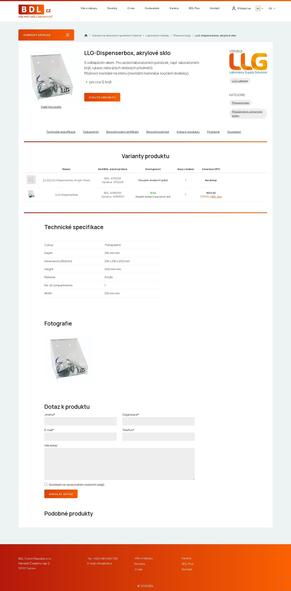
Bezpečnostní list (157, 132)
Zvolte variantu (102, 97)
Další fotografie (51, 107)
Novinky (112, 8)
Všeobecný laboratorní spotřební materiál (116, 35)
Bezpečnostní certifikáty (122, 132)
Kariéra (174, 8)
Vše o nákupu (89, 8)
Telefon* (128, 430)
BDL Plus (194, 8)
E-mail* (49, 430)
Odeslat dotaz (61, 494)
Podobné (213, 132)
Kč (258, 8)
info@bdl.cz (104, 563)
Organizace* (130, 415)
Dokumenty (91, 132)
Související (234, 132)
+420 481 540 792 (105, 559)
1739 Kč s (211, 196)
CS (270, 8)
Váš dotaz (51, 445)
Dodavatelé (152, 8)
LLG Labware (240, 80)
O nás (131, 8)
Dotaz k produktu (188, 132)
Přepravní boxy (182, 35)
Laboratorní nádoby (157, 35)
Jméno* (49, 415)
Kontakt (214, 8)
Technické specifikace (61, 132)
